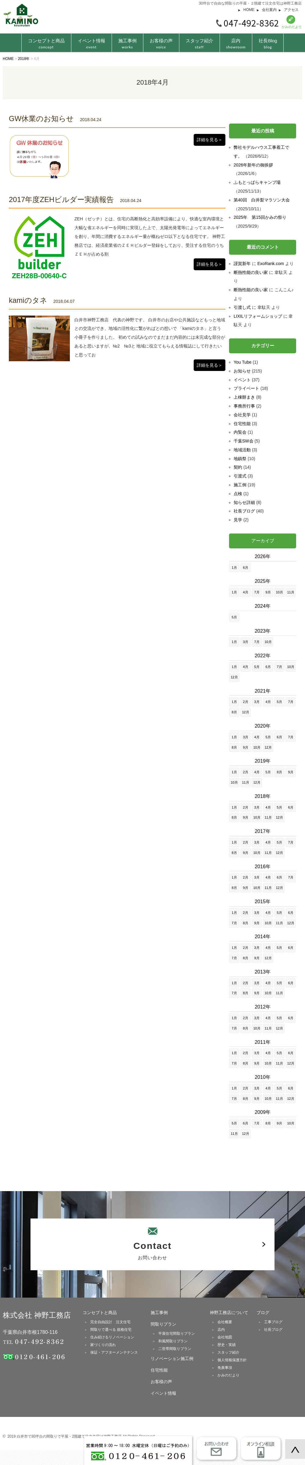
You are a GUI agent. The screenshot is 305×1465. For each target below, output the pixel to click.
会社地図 (224, 1337)
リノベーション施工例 (172, 1358)
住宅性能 (242, 423)
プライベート (246, 388)
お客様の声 (161, 43)
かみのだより (228, 1375)
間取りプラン (163, 1324)
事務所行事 (244, 406)
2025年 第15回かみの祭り (260, 217)
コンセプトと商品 (100, 1312)
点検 (238, 493)
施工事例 (127, 43)
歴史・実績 (226, 1345)
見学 (238, 519)
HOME (248, 10)
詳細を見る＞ (209, 139)
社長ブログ (244, 511)
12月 (234, 677)
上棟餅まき (244, 397)
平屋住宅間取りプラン (176, 1333)
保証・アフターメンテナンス (114, 1352)
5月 (234, 617)
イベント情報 (91, 43)
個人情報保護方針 (232, 1360)
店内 (236, 43)
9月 (268, 592)
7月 (256, 592)
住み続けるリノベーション (112, 1337)
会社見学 (242, 414)
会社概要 (224, 1322)
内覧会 (240, 432)
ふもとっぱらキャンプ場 (257, 182)
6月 (245, 567)
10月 (279, 592)
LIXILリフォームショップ (258, 316)
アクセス (291, 10)
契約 (238, 467)
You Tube (243, 362)
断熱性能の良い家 (251, 272)
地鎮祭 (240, 458)
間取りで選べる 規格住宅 (110, 1329)
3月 (245, 642)
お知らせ (242, 371)
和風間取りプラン (173, 1341)
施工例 (240, 484)
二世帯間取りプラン (174, 1349)
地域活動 (242, 449)
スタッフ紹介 (199, 43)
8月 (234, 712)
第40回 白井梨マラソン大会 (262, 200)
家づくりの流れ (103, 1345)
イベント (242, 379)
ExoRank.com (270, 263)
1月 (234, 567)
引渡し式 (242, 307)
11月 (290, 592)
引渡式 (240, 476)
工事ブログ (273, 1322)
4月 (245, 592)
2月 (245, 702)
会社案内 (269, 10)
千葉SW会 (243, 441)
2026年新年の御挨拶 (253, 165)
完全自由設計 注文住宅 (110, 1322)
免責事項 (224, 1367)
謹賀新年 (242, 263)
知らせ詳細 (244, 502)
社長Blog (268, 43)
